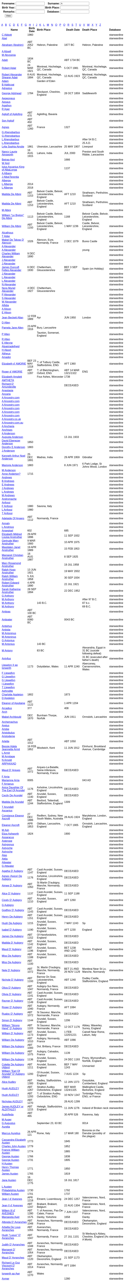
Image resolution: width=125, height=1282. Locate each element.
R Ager (6, 109)
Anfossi (6, 502)
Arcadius (7, 708)
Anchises (7, 429)
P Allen (6, 334)
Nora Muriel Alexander (8, 289)
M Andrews (8, 495)
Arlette (5, 741)
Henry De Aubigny (12, 916)
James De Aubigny (12, 936)
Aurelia (6, 1126)
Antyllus (6, 658)
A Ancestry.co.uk (11, 419)
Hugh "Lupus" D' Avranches (11, 1236)
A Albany (7, 173)
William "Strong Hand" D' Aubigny (12, 1027)
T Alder (6, 236)
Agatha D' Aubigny (12, 871)
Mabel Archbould (11, 716)
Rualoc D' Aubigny (12, 1013)
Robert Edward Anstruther (10, 584)
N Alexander (9, 284)
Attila (5, 858)
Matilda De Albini (11, 194)
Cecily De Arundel (12, 795)
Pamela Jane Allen (12, 327)
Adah (5, 60)
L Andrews (8, 491)
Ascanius (7, 810)
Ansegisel (7, 530)
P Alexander (9, 294)
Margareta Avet (10, 1217)
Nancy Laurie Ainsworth (9, 153)
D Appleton (8, 698)
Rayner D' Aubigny (12, 1000)
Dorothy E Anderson (13, 447)
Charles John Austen (14, 1146)
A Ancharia (8, 426)
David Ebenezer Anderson (11, 442)
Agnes (5, 127)
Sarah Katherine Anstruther (11, 591)
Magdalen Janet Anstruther (11, 549)
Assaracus (8, 837)
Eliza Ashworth (10, 833)
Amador (6, 357)
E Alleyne (7, 342)
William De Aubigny (13, 1040)
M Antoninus (9, 633)
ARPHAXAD (9, 763)
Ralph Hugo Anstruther (9, 571)
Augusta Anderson (12, 437)
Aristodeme (8, 736)
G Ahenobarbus (11, 132)
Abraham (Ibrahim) (12, 45)
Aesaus (6, 102)
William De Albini (11, 226)
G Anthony (8, 595)
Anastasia (7, 390)
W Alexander (9, 301)
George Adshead (11, 93)
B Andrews (8, 481)
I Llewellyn (8, 683)
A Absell (6, 51)
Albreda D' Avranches (14, 1222)
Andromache (9, 499)
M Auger (7, 1119)
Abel (4, 38)
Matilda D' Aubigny (12, 942)
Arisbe (5, 729)
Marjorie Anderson (12, 465)
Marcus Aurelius (11, 1133)
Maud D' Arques (11, 770)
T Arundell (8, 807)
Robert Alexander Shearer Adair (12, 76)
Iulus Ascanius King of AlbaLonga (13, 168)
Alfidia (5, 305)
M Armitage (8, 756)
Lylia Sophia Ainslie (13, 146)
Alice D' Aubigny (11, 893)
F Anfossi (7, 506)
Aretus (5, 725)
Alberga (6, 180)
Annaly (6, 523)
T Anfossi (7, 513)
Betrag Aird (8, 159)
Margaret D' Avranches (8, 1251)
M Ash (5, 830)
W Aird (5, 163)
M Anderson (9, 470)
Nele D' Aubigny (11, 970)
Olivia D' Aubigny (11, 994)
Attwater (6, 862)
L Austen (7, 1186)
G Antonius (8, 640)
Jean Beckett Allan (12, 317)
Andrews (7, 477)
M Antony (7, 650)
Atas (4, 855)
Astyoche (7, 848)
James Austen (10, 1173)
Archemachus (10, 722)
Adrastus (7, 88)
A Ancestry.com (11, 397)
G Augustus (8, 1123)
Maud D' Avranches (13, 1257)
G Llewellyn (8, 676)
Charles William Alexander (11, 255)
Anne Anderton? (11, 473)
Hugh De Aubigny (12, 923)
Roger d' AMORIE (12, 371)
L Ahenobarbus (10, 139)
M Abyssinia (9, 55)
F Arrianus (8, 783)
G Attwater (8, 866)
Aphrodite (7, 691)
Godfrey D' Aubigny (13, 910)
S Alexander (9, 298)
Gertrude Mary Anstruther (10, 542)
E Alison (6, 312)
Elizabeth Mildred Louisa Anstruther (12, 535)
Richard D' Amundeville (9, 385)
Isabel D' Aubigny (12, 929)
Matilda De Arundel (13, 802)
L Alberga (7, 184)
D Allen (6, 322)
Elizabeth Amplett (12, 376)
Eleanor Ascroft (11, 825)
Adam (5, 81)
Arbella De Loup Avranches (11, 1228)
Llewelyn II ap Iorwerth (10, 666)
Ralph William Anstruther (10, 578)
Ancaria (6, 394)
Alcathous (7, 232)
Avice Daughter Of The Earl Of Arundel (13, 789)
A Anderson (8, 433)
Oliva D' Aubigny (11, 987)
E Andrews (8, 484)
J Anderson (8, 450)
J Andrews (8, 488)
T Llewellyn (8, 687)
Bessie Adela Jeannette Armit (11, 748)
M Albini (6, 210)
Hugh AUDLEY (10, 1088)
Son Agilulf (8, 120)
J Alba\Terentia (10, 177)
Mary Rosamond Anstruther (11, 564)
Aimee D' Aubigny (12, 885)
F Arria (5, 776)
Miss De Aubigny (11, 955)
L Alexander (8, 277)
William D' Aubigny (12, 1033)
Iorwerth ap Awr (11, 1273)
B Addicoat (8, 84)
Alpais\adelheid (11, 346)
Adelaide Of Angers (13, 518)
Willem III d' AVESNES (8, 1212)
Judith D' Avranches (13, 1244)
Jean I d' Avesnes (12, 1199)
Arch (4, 711)
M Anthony (8, 599)
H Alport (6, 350)
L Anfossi (7, 509)
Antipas (6, 611)
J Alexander (8, 260)
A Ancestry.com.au (12, 422)
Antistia (6, 629)
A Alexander (9, 246)
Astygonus (8, 844)
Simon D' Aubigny (12, 1020)
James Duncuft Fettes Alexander (11, 269)
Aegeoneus (8, 98)
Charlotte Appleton (12, 694)
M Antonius (8, 644)
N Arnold (7, 760)
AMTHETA (8, 380)
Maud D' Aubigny (11, 949)
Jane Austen (9, 1180)
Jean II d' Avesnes (12, 1205)
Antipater (7, 619)
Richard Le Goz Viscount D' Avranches (11, 1265)
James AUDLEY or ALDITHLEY (12, 1108)
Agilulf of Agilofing (12, 114)
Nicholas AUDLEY (12, 1101)
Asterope (7, 841)
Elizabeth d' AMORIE (14, 363)
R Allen (6, 339)
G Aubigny (8, 905)
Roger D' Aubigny (12, 1007)
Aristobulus (8, 732)
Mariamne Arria (10, 780)
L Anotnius (8, 527)
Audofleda (8, 1114)
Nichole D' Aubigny (13, 979)
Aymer (5, 1278)
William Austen (10, 1194)
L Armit (6, 753)
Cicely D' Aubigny (12, 900)
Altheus (6, 353)
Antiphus (7, 626)
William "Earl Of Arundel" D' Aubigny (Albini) (13, 1074)
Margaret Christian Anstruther (12, 557)
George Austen (10, 1156)
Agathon (7, 105)
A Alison (6, 309)
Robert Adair (9, 68)
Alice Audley (9, 1082)
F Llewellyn (8, 673)
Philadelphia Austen (13, 1190)
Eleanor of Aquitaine (13, 703)
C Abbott (7, 34)
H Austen (7, 1163)
